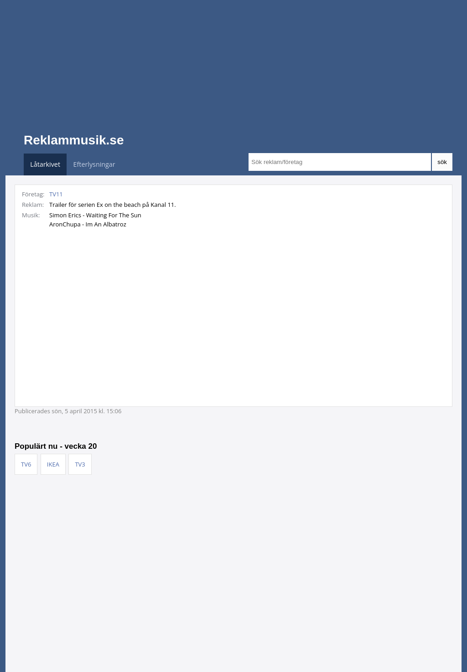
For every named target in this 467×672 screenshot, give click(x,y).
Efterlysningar (94, 164)
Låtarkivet (45, 164)
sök (442, 162)
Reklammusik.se (74, 140)
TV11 (56, 194)
